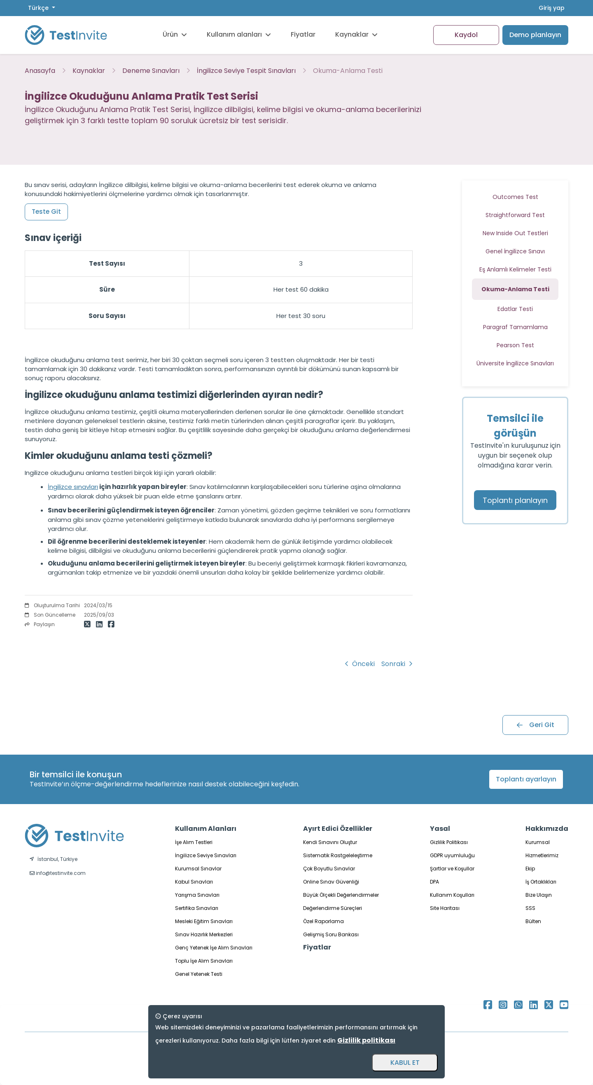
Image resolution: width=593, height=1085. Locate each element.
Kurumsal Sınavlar (198, 868)
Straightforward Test (515, 215)
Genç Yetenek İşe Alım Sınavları (213, 947)
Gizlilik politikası (366, 1040)
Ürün (175, 34)
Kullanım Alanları (205, 828)
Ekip (530, 868)
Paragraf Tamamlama (515, 327)
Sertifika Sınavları (196, 908)
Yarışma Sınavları (197, 894)
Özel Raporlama (323, 921)
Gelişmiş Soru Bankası (331, 934)
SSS (530, 908)
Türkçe (39, 8)
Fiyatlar (303, 34)
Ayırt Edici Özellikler (337, 828)
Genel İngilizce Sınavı (515, 251)
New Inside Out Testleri (515, 233)
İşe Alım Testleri (193, 842)
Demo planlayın (535, 35)
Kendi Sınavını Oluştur (330, 842)
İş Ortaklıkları (540, 881)
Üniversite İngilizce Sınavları (515, 363)
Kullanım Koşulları (452, 894)
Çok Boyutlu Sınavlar (329, 868)
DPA (434, 881)
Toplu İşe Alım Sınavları (204, 960)
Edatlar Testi (515, 309)
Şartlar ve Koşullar (452, 868)
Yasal (440, 828)
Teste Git (46, 211)
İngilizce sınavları (73, 486)
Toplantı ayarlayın (526, 779)
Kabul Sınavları (194, 881)
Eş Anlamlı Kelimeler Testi (515, 269)
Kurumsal (537, 842)
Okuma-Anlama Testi (348, 70)
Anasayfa (40, 70)
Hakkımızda (546, 828)
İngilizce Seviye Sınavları (205, 855)
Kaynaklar (356, 34)
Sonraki (397, 664)
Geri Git (535, 725)
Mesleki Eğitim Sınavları (204, 921)
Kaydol (466, 35)
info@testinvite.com (58, 873)
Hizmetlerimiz (541, 855)
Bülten (533, 921)
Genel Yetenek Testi (198, 973)
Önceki (360, 664)
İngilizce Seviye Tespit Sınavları (246, 70)
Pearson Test (515, 345)
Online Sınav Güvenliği (331, 881)
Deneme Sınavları (151, 70)
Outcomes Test (515, 197)
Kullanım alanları (239, 34)
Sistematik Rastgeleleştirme (337, 855)
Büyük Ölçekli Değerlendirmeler (341, 894)
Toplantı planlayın (515, 500)
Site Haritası (445, 908)
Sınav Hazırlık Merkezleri (204, 934)
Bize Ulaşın (538, 894)
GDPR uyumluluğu (452, 855)
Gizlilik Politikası (449, 842)
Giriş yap (552, 8)
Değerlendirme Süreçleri (332, 908)
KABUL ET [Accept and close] (405, 1062)
